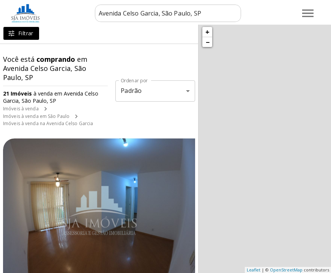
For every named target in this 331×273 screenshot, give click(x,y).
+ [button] (207, 31)
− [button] (208, 42)
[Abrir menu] (308, 13)
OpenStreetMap (286, 270)
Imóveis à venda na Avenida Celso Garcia (48, 123)
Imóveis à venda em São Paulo (36, 116)
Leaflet (253, 270)
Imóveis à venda (21, 108)
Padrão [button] (131, 90)
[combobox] (168, 13)
